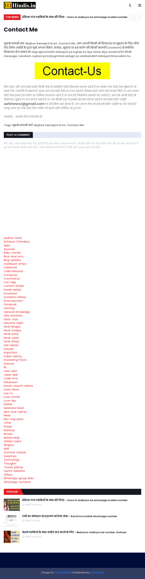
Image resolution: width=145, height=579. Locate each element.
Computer (11, 275)
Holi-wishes (11, 345)
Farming (9, 308)
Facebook (10, 304)
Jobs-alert (10, 371)
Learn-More (11, 389)
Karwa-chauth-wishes (18, 386)
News (7, 415)
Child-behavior (13, 271)
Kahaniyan (11, 382)
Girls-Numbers (13, 315)
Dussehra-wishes (15, 297)
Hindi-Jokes (11, 338)
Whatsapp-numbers (17, 482)
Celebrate (10, 267)
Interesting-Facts (15, 360)
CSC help (10, 282)
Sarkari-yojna (12, 441)
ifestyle (8, 349)
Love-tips (10, 401)
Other (8, 423)
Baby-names (12, 253)
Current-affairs (14, 286)
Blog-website (12, 260)
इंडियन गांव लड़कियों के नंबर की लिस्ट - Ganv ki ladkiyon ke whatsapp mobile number (75, 17)
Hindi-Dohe (11, 334)
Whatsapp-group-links (19, 478)
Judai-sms (11, 378)
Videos (8, 475)
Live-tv (8, 393)
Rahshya (9, 430)
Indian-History (13, 356)
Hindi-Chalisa (12, 330)
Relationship (12, 438)
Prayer (8, 426)
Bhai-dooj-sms (13, 256)
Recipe (8, 434)
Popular (12, 492)
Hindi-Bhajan (12, 327)
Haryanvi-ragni (13, 323)
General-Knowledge (17, 312)
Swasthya (10, 456)
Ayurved (9, 249)
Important (10, 352)
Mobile (8, 404)
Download (10, 293)
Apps (7, 245)
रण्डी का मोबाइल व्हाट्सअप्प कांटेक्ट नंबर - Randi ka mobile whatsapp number (69, 516)
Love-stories (12, 397)
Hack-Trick (11, 319)
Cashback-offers (15, 264)
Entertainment (13, 301)
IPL (5, 367)
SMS (6, 449)
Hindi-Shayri (11, 341)
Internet (9, 364)
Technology (11, 460)
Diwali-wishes (12, 290)
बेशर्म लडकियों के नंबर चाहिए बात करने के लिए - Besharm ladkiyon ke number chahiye (74, 532)
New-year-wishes (15, 412)
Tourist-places (13, 467)
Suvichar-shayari (15, 452)
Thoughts (10, 463)
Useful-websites (14, 471)
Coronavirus (12, 278)
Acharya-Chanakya (17, 241)
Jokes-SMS (11, 375)
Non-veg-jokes (13, 419)
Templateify (62, 572)
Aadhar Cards (13, 238)
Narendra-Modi (14, 408)
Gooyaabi (97, 572)
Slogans (9, 445)
